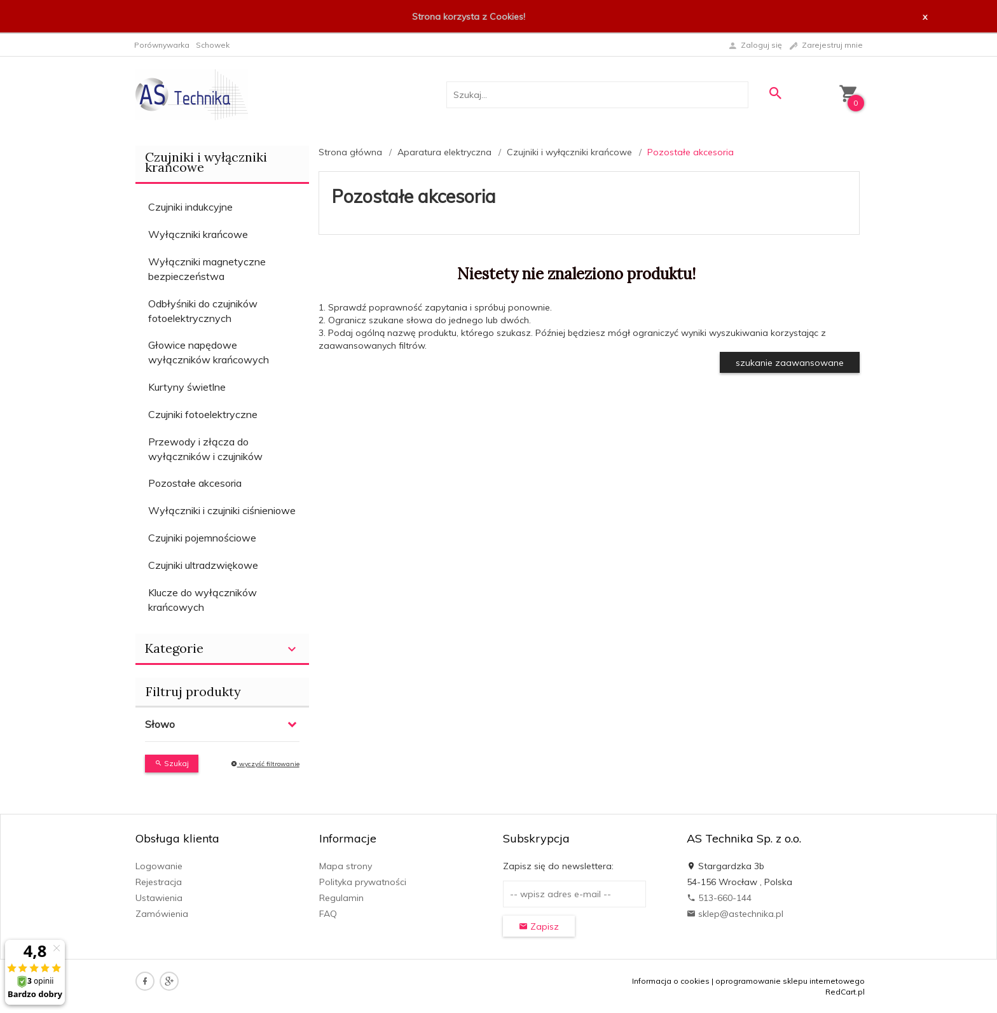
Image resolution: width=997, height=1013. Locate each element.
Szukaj (172, 763)
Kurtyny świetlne (187, 387)
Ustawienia (158, 898)
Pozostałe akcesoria (195, 483)
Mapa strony (345, 866)
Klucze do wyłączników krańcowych (202, 599)
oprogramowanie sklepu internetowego (790, 981)
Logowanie (158, 866)
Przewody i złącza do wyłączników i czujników (205, 449)
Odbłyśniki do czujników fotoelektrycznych (203, 311)
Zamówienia (161, 913)
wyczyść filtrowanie (265, 764)
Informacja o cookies (671, 981)
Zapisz (539, 926)
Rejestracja (158, 882)
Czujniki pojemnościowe (202, 537)
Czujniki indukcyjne (190, 206)
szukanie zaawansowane (790, 362)
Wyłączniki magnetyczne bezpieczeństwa (207, 269)
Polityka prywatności (362, 882)
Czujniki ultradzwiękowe (203, 565)
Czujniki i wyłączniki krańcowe (206, 162)
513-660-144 (719, 898)
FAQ (328, 913)
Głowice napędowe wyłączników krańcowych (208, 352)
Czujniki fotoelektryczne (203, 414)
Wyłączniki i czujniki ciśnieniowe (222, 510)
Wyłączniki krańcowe (198, 234)
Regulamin (341, 898)
